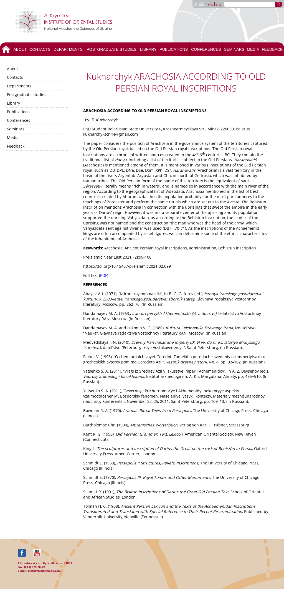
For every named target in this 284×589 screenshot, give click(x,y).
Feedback (272, 49)
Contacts (39, 49)
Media (253, 49)
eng (218, 4)
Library (148, 49)
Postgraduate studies (111, 49)
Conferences (206, 49)
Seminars (234, 49)
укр (210, 4)
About (20, 49)
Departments (68, 49)
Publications (173, 49)
